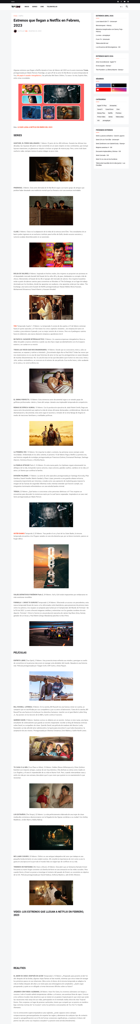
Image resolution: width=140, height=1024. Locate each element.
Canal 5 (99, 109)
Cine (42, 6)
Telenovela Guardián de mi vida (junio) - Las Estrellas (110, 164)
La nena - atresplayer (103, 35)
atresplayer (106, 120)
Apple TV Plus (102, 105)
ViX (98, 120)
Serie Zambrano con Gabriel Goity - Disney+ (110, 143)
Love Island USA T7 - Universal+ (106, 21)
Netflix (21, 16)
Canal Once (109, 109)
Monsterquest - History (103, 25)
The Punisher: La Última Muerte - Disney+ (109, 70)
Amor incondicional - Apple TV (106, 62)
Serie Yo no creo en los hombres (106, 159)
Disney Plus (101, 113)
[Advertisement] (51, 50)
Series (34, 6)
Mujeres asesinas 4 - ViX (104, 147)
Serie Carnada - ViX (102, 155)
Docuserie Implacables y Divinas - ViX (108, 151)
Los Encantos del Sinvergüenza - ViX (108, 47)
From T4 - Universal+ (103, 39)
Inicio (13, 1)
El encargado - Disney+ (103, 66)
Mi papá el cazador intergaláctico (29, 75)
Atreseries (113, 105)
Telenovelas (52, 6)
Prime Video (101, 117)
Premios (118, 113)
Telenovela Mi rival (102, 43)
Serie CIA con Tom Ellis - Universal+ (107, 139)
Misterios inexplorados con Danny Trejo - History (109, 30)
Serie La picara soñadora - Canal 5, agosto (110, 136)
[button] (121, 7)
